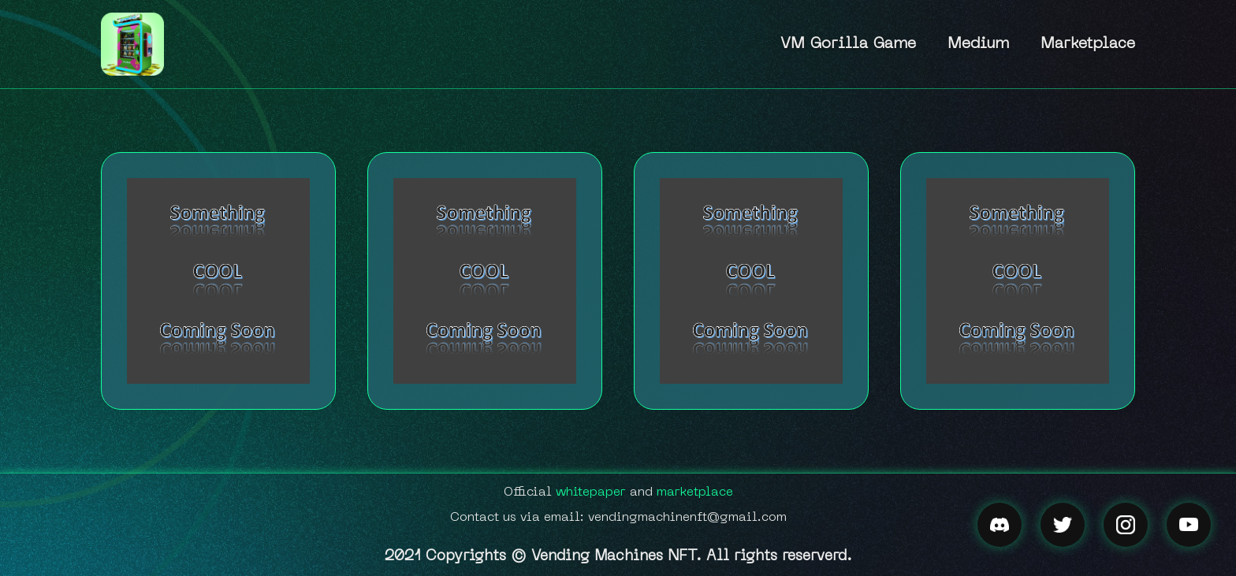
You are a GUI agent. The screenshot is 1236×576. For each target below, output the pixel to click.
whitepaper (591, 492)
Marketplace (1088, 44)
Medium (978, 44)
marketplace (695, 492)
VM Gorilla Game (848, 44)
